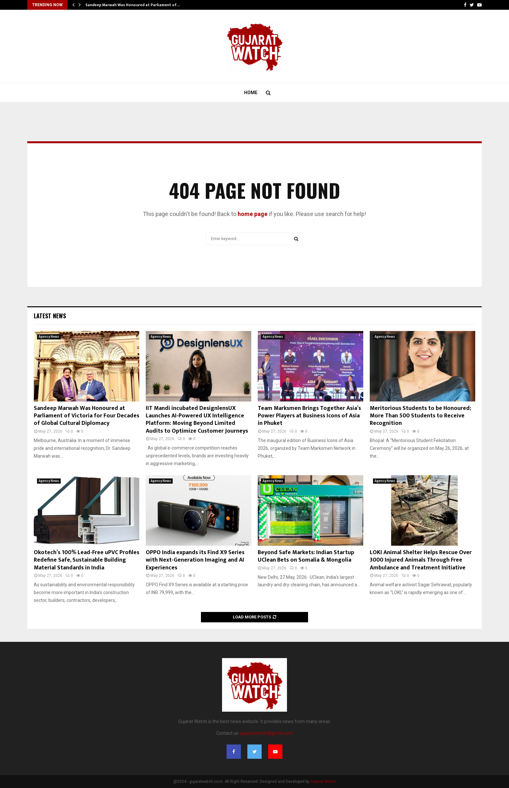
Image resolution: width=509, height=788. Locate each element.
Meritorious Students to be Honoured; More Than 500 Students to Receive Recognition (420, 415)
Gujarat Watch (323, 781)
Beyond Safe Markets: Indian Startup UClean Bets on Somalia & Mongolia (306, 556)
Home (250, 92)
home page (252, 213)
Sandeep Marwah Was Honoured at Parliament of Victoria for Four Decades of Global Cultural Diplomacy (86, 415)
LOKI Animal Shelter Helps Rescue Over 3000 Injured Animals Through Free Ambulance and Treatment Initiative (421, 560)
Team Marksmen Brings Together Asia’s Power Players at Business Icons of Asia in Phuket (309, 415)
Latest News (50, 315)
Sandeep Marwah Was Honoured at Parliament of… (132, 5)
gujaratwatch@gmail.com (266, 733)
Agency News (49, 336)
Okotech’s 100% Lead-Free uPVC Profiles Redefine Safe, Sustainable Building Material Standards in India (86, 560)
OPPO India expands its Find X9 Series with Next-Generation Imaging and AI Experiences (195, 560)
